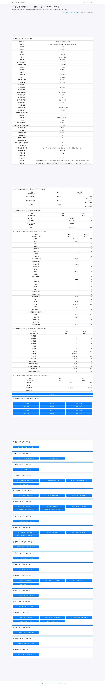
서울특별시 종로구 (75, 12)
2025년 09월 (53, 407)
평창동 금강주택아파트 (26, 617)
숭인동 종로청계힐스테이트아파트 (26, 535)
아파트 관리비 (64, 12)
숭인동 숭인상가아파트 (52, 532)
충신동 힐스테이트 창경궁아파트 (26, 595)
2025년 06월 (53, 410)
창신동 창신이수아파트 (26, 584)
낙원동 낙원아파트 (26, 469)
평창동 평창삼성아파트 (52, 621)
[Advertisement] (52, 25)
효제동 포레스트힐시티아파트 (26, 654)
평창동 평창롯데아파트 (26, 621)
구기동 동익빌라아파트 (52, 458)
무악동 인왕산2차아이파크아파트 (25, 510)
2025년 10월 (26, 407)
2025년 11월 (79, 403)
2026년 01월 (26, 403)
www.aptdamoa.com (50, 683)
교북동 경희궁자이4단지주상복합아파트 (26, 447)
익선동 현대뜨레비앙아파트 (26, 558)
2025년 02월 (79, 414)
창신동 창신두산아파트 (26, 580)
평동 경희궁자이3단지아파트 (26, 606)
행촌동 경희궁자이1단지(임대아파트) (25, 632)
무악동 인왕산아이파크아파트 (52, 510)
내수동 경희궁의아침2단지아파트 (25, 480)
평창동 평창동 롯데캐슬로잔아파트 (79, 617)
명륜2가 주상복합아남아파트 (79, 495)
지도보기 (52, 394)
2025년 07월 (26, 410)
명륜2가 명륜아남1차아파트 (26, 495)
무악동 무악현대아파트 (52, 506)
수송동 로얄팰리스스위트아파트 (26, 521)
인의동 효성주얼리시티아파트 (26, 569)
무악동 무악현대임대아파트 (79, 506)
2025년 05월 (79, 410)
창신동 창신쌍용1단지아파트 (52, 580)
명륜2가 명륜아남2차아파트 (52, 495)
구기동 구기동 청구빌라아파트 (26, 458)
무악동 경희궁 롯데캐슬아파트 (26, 506)
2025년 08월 (79, 407)
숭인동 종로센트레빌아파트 (79, 532)
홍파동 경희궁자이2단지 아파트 (26, 643)
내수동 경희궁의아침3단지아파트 (52, 480)
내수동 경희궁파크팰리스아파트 (26, 484)
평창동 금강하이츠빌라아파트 (52, 617)
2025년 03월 (53, 414)
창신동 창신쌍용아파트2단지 (79, 580)
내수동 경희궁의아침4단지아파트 (79, 480)
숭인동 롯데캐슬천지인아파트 (26, 532)
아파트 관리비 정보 (87, 2)
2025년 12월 (53, 403)
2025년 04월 (26, 414)
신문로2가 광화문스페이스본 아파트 (26, 547)
